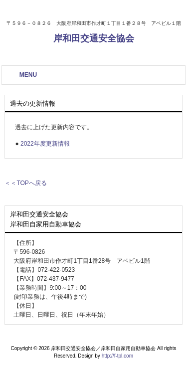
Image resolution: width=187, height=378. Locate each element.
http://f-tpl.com (117, 356)
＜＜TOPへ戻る (25, 183)
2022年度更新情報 (45, 143)
